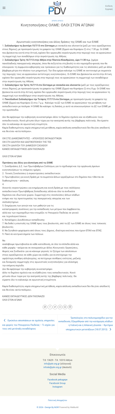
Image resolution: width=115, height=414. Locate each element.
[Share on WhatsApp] (45, 307)
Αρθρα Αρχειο (57, 21)
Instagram (57, 387)
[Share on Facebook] (50, 307)
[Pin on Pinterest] (65, 307)
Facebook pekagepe (57, 379)
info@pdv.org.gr (52, 363)
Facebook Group (57, 383)
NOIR (56, 407)
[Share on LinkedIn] (70, 307)
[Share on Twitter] (55, 307)
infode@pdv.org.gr (52, 367)
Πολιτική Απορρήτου (57, 400)
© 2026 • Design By (45, 407)
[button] (4, 7)
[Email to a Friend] (60, 307)
